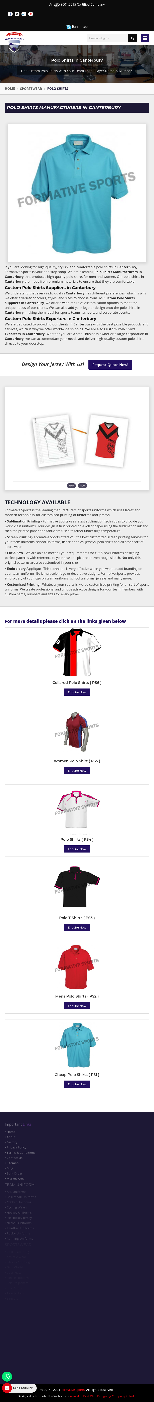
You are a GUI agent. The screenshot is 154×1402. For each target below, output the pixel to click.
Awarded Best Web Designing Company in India (103, 1396)
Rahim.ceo (77, 26)
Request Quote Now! (110, 364)
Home (10, 88)
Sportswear (31, 88)
